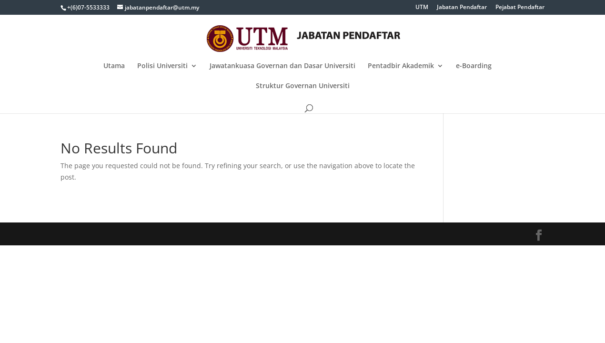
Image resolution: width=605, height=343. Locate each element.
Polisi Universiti (162, 66)
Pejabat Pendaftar (519, 7)
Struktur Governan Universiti (303, 86)
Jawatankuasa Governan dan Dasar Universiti (282, 66)
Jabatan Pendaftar (462, 7)
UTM (421, 7)
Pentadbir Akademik (401, 66)
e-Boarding (474, 66)
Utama (114, 66)
